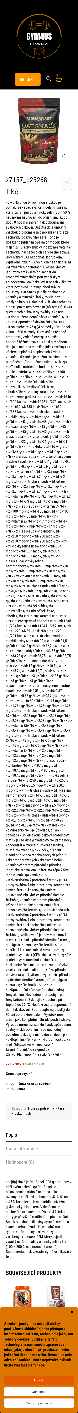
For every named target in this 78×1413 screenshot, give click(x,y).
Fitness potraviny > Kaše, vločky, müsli (21, 1317)
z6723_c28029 (54, 1324)
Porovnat (18, 1089)
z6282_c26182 (21, 1324)
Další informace (22, 1148)
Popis (11, 1135)
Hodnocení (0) (20, 1162)
